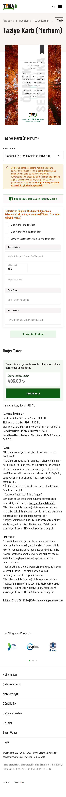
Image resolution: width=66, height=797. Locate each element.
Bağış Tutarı (12, 265)
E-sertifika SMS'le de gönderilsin (26, 231)
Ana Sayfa (8, 20)
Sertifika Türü (9, 148)
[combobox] (33, 155)
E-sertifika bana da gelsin (23, 224)
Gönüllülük (9, 703)
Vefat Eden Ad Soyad (18, 299)
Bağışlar (23, 20)
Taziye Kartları (41, 20)
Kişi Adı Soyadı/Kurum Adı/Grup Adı (25, 256)
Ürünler (7, 723)
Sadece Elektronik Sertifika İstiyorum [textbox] (28, 156)
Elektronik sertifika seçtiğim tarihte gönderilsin (33, 238)
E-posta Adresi (15, 279)
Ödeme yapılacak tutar (18, 375)
